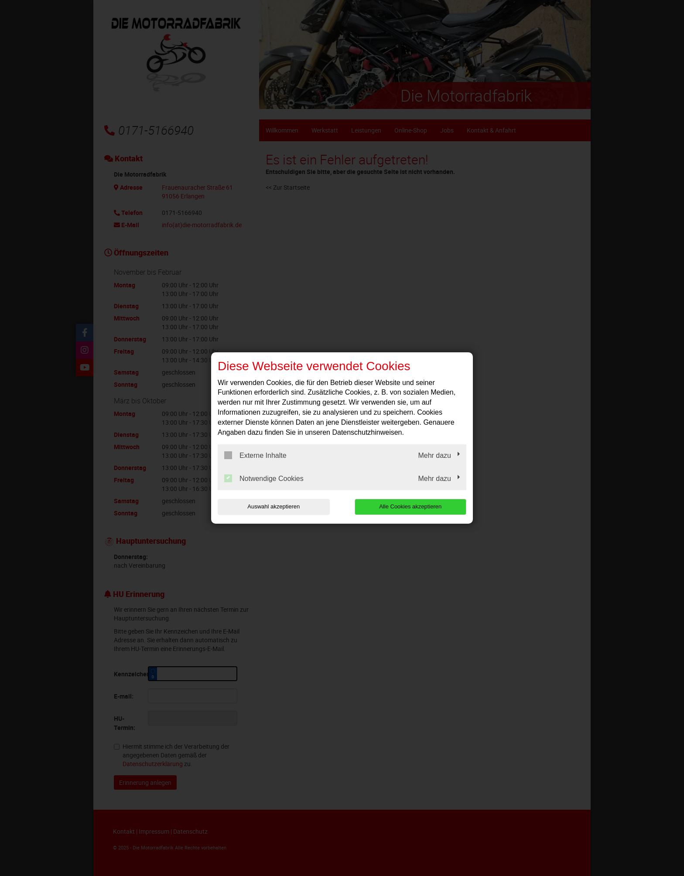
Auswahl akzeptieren (273, 506)
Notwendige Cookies (264, 478)
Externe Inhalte (255, 455)
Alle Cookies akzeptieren (410, 506)
